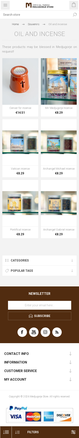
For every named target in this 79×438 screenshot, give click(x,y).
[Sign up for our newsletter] (39, 305)
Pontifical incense (20, 229)
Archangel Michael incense (59, 168)
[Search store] (35, 14)
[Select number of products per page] (6, 432)
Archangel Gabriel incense (58, 229)
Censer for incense (20, 108)
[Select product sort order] (17, 432)
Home (15, 24)
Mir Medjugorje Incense (58, 108)
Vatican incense (20, 168)
